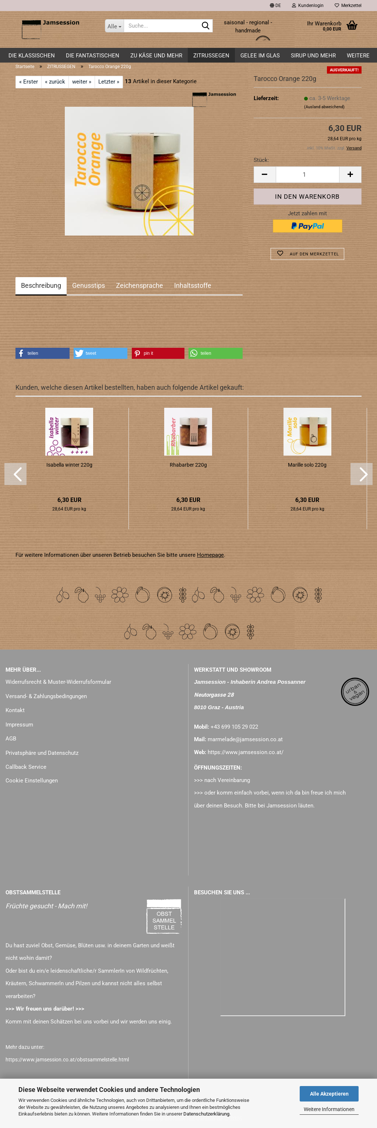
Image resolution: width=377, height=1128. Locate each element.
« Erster (28, 81)
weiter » (81, 81)
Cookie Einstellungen (32, 780)
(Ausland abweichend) (324, 107)
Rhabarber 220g (188, 465)
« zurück (55, 81)
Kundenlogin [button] (308, 5)
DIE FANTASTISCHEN (92, 55)
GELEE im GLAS (260, 55)
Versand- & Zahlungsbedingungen (46, 696)
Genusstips (88, 285)
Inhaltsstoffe (192, 285)
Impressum (19, 724)
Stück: (261, 160)
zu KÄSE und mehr (156, 55)
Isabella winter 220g (69, 465)
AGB (11, 738)
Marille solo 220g (307, 465)
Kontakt (15, 710)
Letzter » (108, 81)
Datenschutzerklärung (206, 1114)
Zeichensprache (139, 285)
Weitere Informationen (329, 1109)
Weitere (358, 55)
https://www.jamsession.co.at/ (245, 752)
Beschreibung (41, 285)
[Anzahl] (307, 174)
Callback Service (26, 767)
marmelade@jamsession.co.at (245, 739)
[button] (275, 5)
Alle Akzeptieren (329, 1094)
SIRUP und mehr (313, 55)
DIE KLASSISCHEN (31, 55)
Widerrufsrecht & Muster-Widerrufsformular (58, 682)
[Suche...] (114, 25)
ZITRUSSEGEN (211, 55)
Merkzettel (348, 5)
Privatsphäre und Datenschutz (42, 753)
